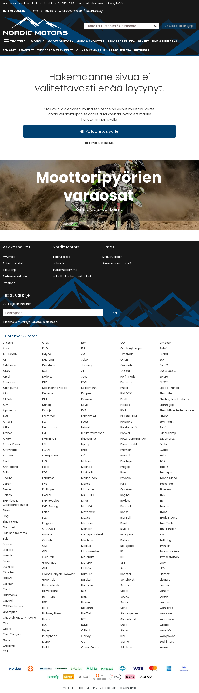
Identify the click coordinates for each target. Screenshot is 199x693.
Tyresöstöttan (169, 557)
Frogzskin (48, 523)
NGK (84, 596)
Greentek (48, 580)
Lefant (85, 427)
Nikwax (85, 602)
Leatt (84, 422)
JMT (84, 354)
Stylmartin (167, 422)
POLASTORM (128, 416)
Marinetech (89, 478)
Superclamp (168, 433)
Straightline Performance (177, 410)
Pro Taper (127, 461)
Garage (47, 534)
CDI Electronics (13, 606)
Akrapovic (9, 382)
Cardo (7, 589)
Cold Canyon (12, 634)
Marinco (86, 467)
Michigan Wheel (92, 534)
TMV (162, 495)
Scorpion (126, 585)
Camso (8, 584)
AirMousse (10, 365)
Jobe (84, 360)
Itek (83, 343)
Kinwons (86, 399)
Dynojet (47, 410)
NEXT (84, 591)
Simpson (165, 343)
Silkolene (126, 647)
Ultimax (165, 574)
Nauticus (87, 585)
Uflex (163, 563)
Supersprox (167, 439)
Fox (44, 518)
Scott (124, 591)
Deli (44, 371)
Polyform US (128, 427)
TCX (162, 461)
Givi (44, 546)
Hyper (46, 630)
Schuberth (127, 580)
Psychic (125, 478)
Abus (6, 348)
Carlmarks (10, 595)
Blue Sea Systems (15, 533)
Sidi (122, 636)
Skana (164, 354)
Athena (8, 455)
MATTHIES (87, 495)
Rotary (124, 540)
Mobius (86, 546)
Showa (124, 630)
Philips (124, 388)
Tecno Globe (168, 478)
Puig (123, 484)
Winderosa (167, 619)
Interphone (49, 636)
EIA (44, 422)
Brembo (8, 555)
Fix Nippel (48, 489)
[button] (44, 322)
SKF (162, 360)
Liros (84, 450)
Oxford (125, 371)
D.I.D (45, 348)
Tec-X (164, 467)
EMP (44, 433)
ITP (83, 348)
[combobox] (121, 25)
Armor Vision (11, 444)
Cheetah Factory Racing (19, 617)
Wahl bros (166, 608)
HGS (45, 602)
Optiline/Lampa (131, 348)
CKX (5, 623)
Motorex (86, 563)
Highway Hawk (51, 613)
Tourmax (166, 506)
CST (5, 651)
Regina (125, 495)
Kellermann (89, 388)
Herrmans (48, 596)
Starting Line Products (174, 399)
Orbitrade (127, 354)
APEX (6, 427)
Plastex (125, 405)
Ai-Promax (10, 354)
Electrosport (50, 427)
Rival (123, 523)
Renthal (125, 506)
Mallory (86, 461)
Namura (86, 574)
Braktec (8, 550)
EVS (44, 461)
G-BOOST (48, 529)
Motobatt (87, 557)
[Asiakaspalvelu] (30, 3)
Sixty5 (163, 348)
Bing (6, 516)
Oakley (86, 636)
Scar (123, 568)
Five (44, 484)
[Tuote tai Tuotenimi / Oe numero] (121, 25)
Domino (47, 393)
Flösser (46, 495)
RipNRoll (125, 518)
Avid (6, 461)
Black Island (10, 522)
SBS (122, 557)
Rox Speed (127, 546)
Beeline (8, 478)
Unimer (164, 585)
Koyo (84, 405)
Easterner (48, 416)
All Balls (7, 399)
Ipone (46, 642)
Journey (86, 365)
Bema (7, 489)
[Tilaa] (113, 313)
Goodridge (49, 563)
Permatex (127, 382)
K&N (84, 382)
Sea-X (124, 596)
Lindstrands (89, 439)
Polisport (126, 422)
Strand (164, 416)
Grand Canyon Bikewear (58, 574)
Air (4, 360)
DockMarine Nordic (54, 388)
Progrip (125, 467)
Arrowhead (10, 450)
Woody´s (165, 630)
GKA (45, 551)
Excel (45, 467)
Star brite (166, 393)
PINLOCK (126, 393)
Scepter (125, 574)
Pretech (125, 455)
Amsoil (7, 422)
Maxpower (88, 512)
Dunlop (47, 405)
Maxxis (85, 518)
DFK (44, 382)
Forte (45, 512)
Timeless (166, 489)
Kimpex (86, 393)
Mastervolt (88, 489)
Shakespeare (129, 613)
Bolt (5, 539)
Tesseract (166, 484)
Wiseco (164, 625)
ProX (123, 472)
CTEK (45, 343)
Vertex (164, 596)
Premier (125, 450)
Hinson (46, 619)
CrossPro (9, 646)
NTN (83, 619)
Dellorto (47, 376)
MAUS (85, 501)
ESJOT (46, 450)
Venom (164, 591)
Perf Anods (127, 376)
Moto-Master (90, 551)
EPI (44, 444)
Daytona (48, 360)
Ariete (7, 439)
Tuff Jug (165, 540)
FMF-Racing (50, 506)
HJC (44, 625)
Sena (123, 608)
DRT (44, 399)
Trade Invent (168, 518)
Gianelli (47, 540)
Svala (163, 444)
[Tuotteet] (15, 41)
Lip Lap (85, 444)
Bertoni (7, 495)
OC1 (83, 642)
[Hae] (155, 25)
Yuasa (164, 647)
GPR (44, 568)
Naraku (86, 580)
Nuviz (84, 625)
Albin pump (10, 388)
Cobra (7, 629)
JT (82, 371)
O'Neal (85, 630)
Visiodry (165, 602)
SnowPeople (168, 371)
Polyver (125, 433)
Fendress (48, 478)
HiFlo (45, 608)
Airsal (6, 376)
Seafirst (125, 602)
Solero (164, 376)
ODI (122, 343)
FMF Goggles (50, 501)
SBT (122, 563)
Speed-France (169, 388)
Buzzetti (8, 567)
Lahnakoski (88, 416)
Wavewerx (167, 613)
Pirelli (123, 399)
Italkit (45, 647)
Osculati (126, 365)
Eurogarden (50, 455)
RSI (122, 551)
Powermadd (128, 444)
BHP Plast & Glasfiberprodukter (15, 503)
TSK (162, 534)
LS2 (83, 455)
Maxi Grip (87, 506)
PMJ (123, 410)
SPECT (164, 382)
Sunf (163, 427)
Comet (8, 640)
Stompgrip (167, 405)
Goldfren (48, 557)
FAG (44, 472)
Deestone (48, 365)
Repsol (124, 512)
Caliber (7, 578)
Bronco (7, 561)
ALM (5, 405)
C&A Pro (8, 572)
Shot (123, 625)
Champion (10, 612)
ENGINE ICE (49, 439)
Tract (163, 512)
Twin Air (165, 546)
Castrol (8, 601)
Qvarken (126, 489)
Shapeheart (128, 619)
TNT (162, 501)
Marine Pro (88, 472)
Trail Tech (166, 523)
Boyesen (8, 544)
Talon (163, 455)
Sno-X (164, 365)
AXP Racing (10, 467)
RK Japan (126, 534)
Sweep (164, 450)
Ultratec (165, 580)
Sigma (124, 642)
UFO (162, 568)
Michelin (86, 529)
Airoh (6, 371)
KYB (83, 410)
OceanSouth (90, 647)
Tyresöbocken (169, 551)
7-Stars (8, 343)
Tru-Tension (168, 529)
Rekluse (125, 501)
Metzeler (87, 523)
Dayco (46, 354)
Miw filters (88, 540)
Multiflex (87, 568)
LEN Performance (92, 433)
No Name (87, 608)
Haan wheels (50, 585)
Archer (7, 433)
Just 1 (84, 376)
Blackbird (9, 527)
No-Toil (86, 613)
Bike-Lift (8, 510)
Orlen (124, 360)
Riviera (124, 529)
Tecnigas (166, 472)
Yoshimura (167, 642)
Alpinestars (10, 410)
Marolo (85, 484)
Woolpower (167, 636)
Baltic (6, 472)
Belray (7, 484)
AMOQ (7, 416)
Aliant (6, 393)
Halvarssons (50, 591)
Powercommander (133, 439)
